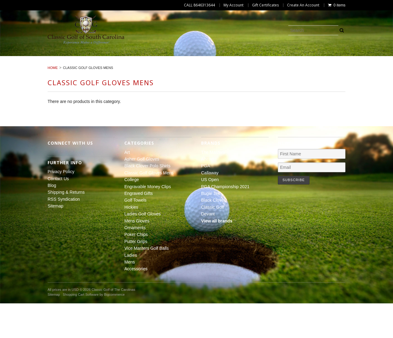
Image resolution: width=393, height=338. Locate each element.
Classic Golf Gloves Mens (196, 58)
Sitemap (55, 240)
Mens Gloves (151, 65)
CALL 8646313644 (199, 5)
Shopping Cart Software (81, 329)
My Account (233, 5)
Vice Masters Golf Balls (329, 65)
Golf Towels (22, 65)
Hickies (58, 65)
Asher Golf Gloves (58, 58)
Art (20, 58)
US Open (210, 214)
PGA (205, 200)
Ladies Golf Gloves (101, 65)
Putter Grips (274, 65)
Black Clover (213, 235)
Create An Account (303, 5)
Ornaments (192, 65)
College (248, 58)
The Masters (213, 186)
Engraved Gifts (359, 58)
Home (53, 102)
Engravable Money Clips (299, 58)
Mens (176, 72)
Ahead (207, 193)
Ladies (378, 65)
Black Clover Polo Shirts (123, 58)
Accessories (209, 72)
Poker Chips (232, 65)
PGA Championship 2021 (225, 221)
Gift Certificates (265, 5)
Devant (208, 248)
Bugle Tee (210, 228)
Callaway (210, 207)
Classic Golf (212, 241)
